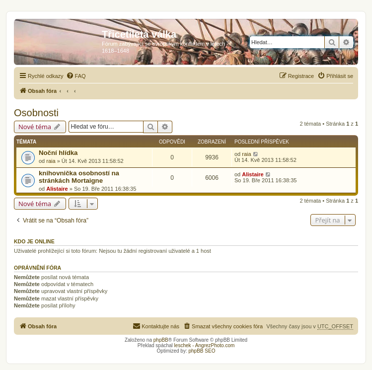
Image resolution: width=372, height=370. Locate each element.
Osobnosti (36, 112)
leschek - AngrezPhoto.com (204, 345)
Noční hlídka (58, 152)
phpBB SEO (202, 351)
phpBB (160, 340)
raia (50, 161)
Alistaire (57, 189)
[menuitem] (76, 76)
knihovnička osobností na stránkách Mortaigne (79, 176)
